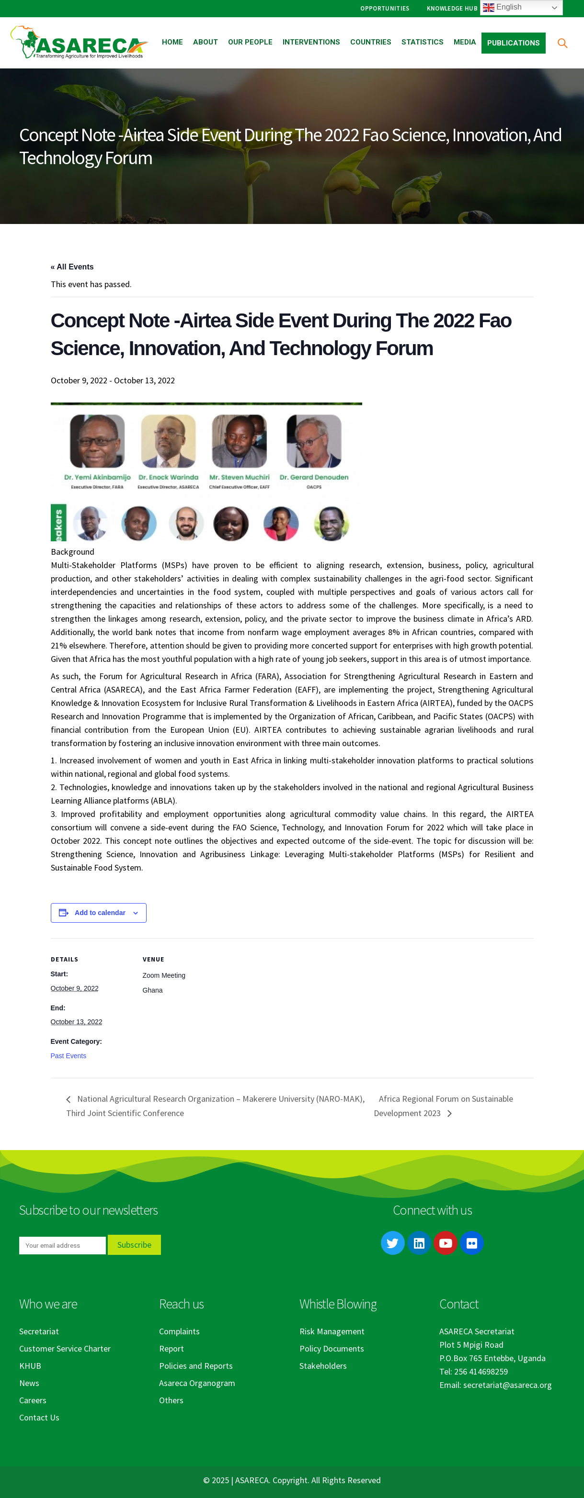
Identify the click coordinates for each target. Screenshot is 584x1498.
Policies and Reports (196, 1365)
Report (171, 1348)
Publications (513, 43)
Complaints (179, 1331)
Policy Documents (331, 1348)
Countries (370, 42)
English (502, 7)
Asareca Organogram (197, 1382)
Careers (32, 1400)
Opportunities (384, 8)
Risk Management (332, 1331)
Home (172, 42)
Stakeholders (323, 1365)
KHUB (30, 1365)
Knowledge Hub (452, 8)
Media (465, 42)
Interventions (311, 42)
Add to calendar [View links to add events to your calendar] (100, 913)
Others (171, 1400)
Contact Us (39, 1417)
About (205, 42)
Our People (250, 42)
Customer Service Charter (65, 1348)
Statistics (422, 42)
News (29, 1382)
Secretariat (39, 1331)
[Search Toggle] (562, 43)
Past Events (69, 1056)
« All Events (72, 267)
